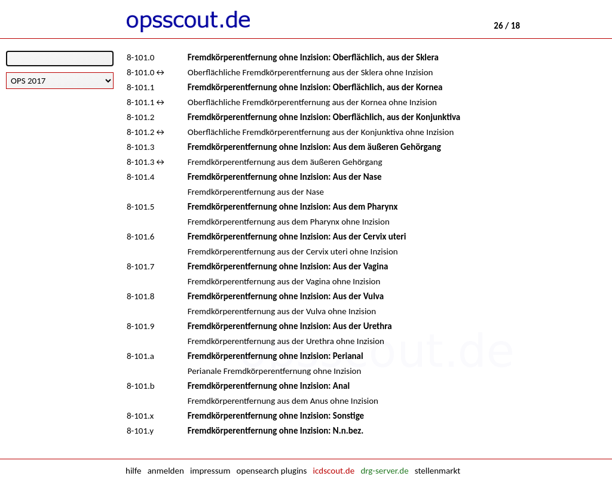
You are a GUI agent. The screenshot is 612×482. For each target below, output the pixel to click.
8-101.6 (140, 236)
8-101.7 (140, 266)
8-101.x (140, 415)
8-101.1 (140, 87)
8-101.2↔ (146, 132)
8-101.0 (140, 57)
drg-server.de (384, 470)
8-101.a (140, 356)
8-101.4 (140, 176)
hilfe (133, 470)
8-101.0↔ (146, 72)
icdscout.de (334, 470)
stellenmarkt (437, 470)
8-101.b (141, 385)
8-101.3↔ (146, 161)
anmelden (166, 470)
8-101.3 (140, 147)
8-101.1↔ (146, 102)
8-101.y (140, 430)
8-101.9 (140, 326)
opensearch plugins (272, 470)
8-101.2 (140, 117)
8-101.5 (140, 206)
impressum (210, 470)
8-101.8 (140, 296)
